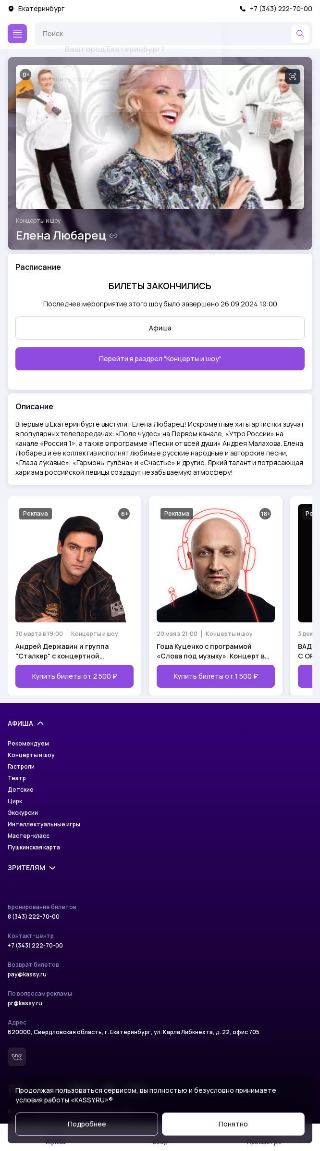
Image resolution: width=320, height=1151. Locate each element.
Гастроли (21, 767)
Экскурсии (23, 813)
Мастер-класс (28, 836)
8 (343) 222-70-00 (34, 917)
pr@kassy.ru (25, 1003)
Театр (17, 778)
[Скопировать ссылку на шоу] (113, 235)
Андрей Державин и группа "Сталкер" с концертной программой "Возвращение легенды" (62, 651)
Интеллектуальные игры (44, 824)
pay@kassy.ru (27, 974)
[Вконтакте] (17, 1057)
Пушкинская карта (34, 847)
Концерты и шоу (38, 221)
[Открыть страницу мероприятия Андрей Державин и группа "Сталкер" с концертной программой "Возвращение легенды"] (74, 596)
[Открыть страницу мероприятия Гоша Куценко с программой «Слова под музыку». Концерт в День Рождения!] (216, 596)
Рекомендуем (28, 743)
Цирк (15, 801)
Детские (21, 790)
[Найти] (300, 34)
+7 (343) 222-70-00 (275, 8)
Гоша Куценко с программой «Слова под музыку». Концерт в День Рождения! (211, 651)
